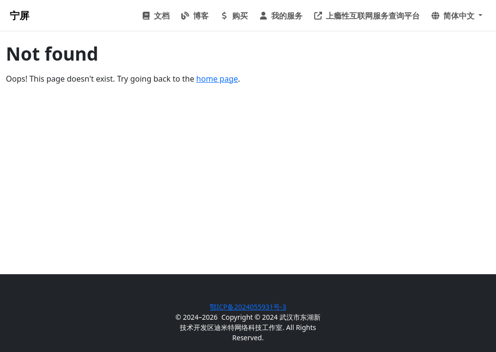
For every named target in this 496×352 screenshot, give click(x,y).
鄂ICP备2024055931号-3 (248, 306)
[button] (457, 15)
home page (217, 78)
